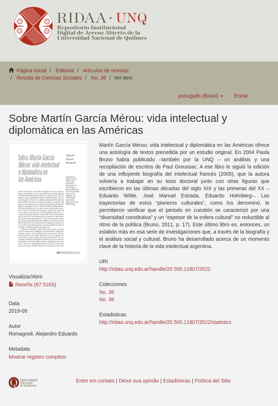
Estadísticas (176, 381)
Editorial (65, 70)
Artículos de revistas (106, 70)
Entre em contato (95, 381)
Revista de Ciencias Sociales (49, 78)
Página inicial (32, 70)
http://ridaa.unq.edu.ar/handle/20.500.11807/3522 (154, 269)
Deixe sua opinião (139, 381)
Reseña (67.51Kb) (32, 284)
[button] (200, 96)
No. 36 (98, 78)
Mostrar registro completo (37, 357)
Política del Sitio (213, 381)
